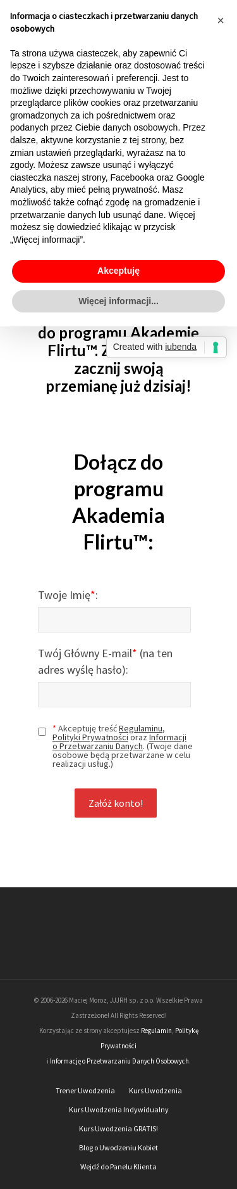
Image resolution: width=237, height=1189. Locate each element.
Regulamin (156, 1030)
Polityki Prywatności (90, 737)
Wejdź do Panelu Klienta (118, 1166)
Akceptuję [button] (118, 271)
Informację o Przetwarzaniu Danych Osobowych (119, 1061)
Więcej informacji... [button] (118, 301)
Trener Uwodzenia (85, 1090)
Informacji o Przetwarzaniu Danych (119, 741)
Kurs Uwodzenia (155, 1090)
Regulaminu (140, 728)
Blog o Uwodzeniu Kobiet (118, 1147)
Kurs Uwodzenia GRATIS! (118, 1128)
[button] (220, 20)
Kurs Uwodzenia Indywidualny (119, 1109)
